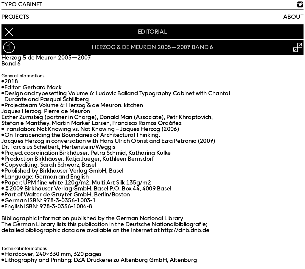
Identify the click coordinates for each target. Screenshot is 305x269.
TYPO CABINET (22, 4)
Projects (15, 17)
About (293, 17)
